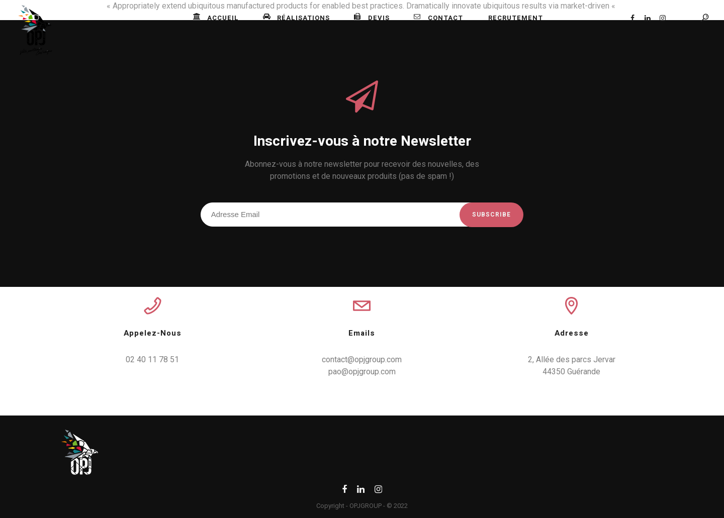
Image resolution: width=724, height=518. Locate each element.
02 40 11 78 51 (152, 359)
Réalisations (296, 18)
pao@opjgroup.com (362, 371)
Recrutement (515, 18)
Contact (438, 18)
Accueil (216, 18)
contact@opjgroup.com (362, 359)
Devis (372, 18)
